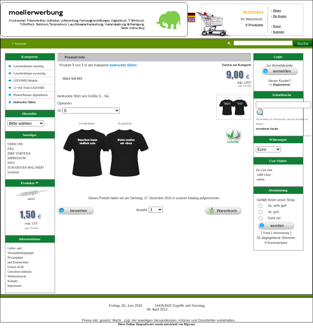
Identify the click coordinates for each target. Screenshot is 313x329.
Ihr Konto (279, 16)
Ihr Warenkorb (253, 11)
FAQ (10, 148)
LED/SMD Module (25, 80)
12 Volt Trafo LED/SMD (28, 87)
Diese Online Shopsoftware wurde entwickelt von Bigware (156, 324)
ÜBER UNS (15, 144)
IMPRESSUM (16, 158)
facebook (13, 172)
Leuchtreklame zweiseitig (30, 73)
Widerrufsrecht (16, 276)
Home (277, 10)
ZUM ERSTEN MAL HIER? (25, 167)
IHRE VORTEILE (19, 153)
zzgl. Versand (31, 228)
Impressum (14, 285)
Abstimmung (281, 233)
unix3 (31, 198)
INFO (11, 162)
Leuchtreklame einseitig (28, 66)
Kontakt (278, 31)
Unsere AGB (15, 267)
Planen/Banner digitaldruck (30, 95)
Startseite (19, 43)
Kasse (277, 26)
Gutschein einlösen (19, 271)
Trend (266, 233)
